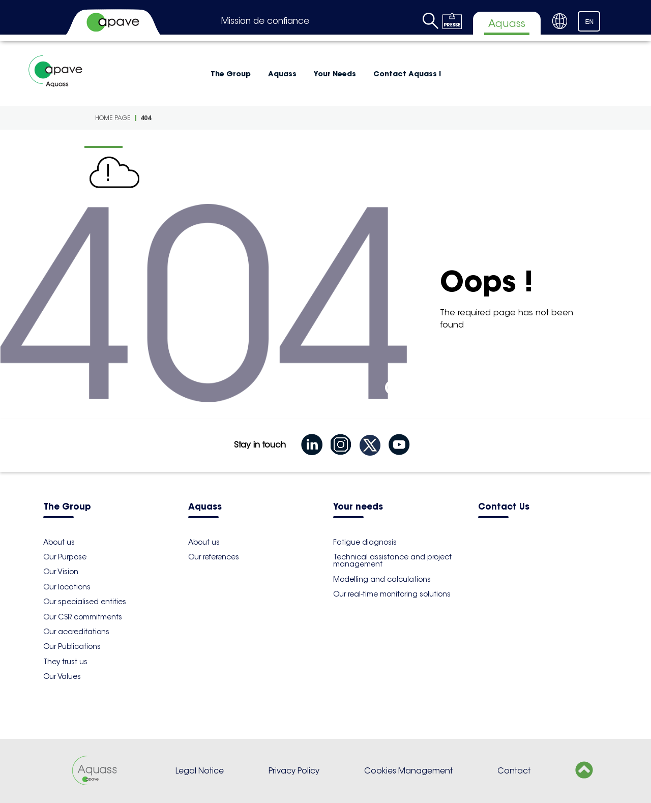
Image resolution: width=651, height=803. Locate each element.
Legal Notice (199, 771)
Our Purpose (64, 556)
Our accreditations (76, 631)
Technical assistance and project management (392, 560)
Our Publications (72, 646)
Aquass (282, 73)
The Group (231, 73)
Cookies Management (408, 771)
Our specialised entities (84, 601)
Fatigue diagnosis (365, 542)
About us (59, 542)
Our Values (62, 676)
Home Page (113, 118)
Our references (213, 556)
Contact (513, 771)
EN (589, 21)
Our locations (67, 586)
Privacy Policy (294, 771)
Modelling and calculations (382, 579)
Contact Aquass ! (407, 73)
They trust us (65, 661)
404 (145, 118)
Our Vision (60, 571)
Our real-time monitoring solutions (392, 594)
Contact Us (503, 507)
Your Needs (335, 73)
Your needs (358, 507)
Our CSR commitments (82, 616)
